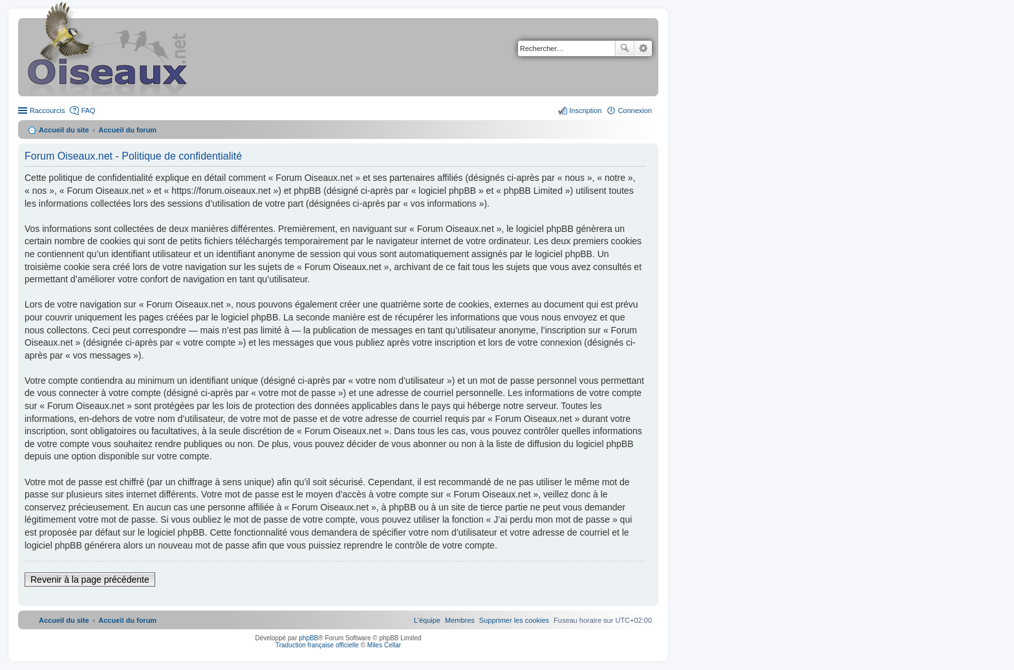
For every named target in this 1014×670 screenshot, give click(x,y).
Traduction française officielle (317, 645)
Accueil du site (64, 130)
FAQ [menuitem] (88, 110)
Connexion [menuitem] (635, 110)
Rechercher (624, 48)
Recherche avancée (643, 48)
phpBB (308, 638)
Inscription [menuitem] (585, 110)
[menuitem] (514, 620)
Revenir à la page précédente (89, 579)
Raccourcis (47, 110)
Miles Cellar (384, 645)
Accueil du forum (127, 130)
